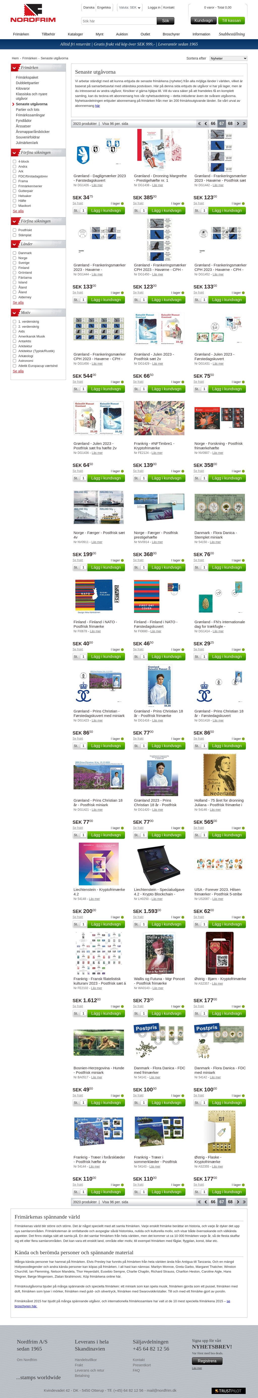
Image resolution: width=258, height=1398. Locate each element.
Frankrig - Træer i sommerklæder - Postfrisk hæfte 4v (155, 1161)
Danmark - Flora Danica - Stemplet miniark (216, 535)
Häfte (22, 201)
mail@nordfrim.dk (161, 1390)
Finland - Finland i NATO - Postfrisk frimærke (95, 624)
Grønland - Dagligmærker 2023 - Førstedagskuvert (100, 178)
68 (230, 123)
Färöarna (25, 277)
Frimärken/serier (30, 186)
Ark (20, 171)
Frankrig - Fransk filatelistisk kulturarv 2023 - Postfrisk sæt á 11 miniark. (100, 983)
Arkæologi (25, 356)
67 (221, 123)
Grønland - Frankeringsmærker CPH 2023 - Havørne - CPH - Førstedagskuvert (221, 269)
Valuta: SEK (129, 8)
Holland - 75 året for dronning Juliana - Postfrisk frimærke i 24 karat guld (219, 804)
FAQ (136, 1370)
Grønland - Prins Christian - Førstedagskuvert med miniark (99, 713)
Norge (22, 258)
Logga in (154, 7)
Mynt (99, 34)
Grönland (25, 272)
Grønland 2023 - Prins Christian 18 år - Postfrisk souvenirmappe (155, 804)
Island (22, 282)
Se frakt (78, 203)
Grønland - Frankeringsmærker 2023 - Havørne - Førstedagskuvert (100, 269)
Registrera (209, 1361)
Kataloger (75, 34)
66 (213, 123)
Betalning (82, 1376)
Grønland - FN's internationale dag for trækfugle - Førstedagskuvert (220, 626)
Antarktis (24, 341)
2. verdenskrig (28, 326)
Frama (23, 181)
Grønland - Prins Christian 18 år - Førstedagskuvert (219, 713)
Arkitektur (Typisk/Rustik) (36, 351)
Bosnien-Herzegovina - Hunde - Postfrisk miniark (99, 1070)
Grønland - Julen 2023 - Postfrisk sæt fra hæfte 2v (95, 445)
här (97, 106)
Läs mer (197, 1368)
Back (206, 124)
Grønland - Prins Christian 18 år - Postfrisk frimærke (158, 713)
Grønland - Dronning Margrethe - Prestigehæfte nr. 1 (160, 178)
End (244, 124)
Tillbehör (48, 34)
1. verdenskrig (28, 321)
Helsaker (24, 196)
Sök (167, 21)
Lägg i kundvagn (107, 210)
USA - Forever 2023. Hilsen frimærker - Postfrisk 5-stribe (218, 891)
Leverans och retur (89, 1370)
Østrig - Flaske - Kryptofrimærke (208, 1159)
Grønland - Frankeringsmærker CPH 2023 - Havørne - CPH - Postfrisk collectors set (100, 358)
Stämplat (24, 235)
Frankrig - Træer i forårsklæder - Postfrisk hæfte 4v (99, 1159)
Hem (15, 58)
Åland (22, 287)
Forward (238, 124)
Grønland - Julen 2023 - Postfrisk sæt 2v (154, 356)
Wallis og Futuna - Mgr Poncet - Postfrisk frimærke (159, 981)
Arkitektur (25, 346)
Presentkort (142, 1365)
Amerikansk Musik (31, 336)
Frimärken (21, 34)
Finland (23, 268)
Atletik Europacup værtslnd (37, 366)
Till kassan (232, 20)
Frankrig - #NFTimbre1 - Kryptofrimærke (154, 445)
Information (201, 34)
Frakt (79, 1365)
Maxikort (24, 206)
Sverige (23, 263)
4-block (23, 161)
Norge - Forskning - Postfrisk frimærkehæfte (219, 445)
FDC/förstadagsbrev (33, 176)
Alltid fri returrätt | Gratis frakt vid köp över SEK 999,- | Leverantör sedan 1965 (129, 44)
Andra (22, 166)
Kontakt (168, 7)
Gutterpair (25, 191)
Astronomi (25, 361)
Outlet (145, 34)
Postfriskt (25, 230)
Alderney (24, 297)
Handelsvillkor (86, 1360)
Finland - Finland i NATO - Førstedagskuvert (156, 624)
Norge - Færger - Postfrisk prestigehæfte (156, 535)
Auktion (122, 34)
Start (199, 124)
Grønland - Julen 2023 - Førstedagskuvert (214, 356)
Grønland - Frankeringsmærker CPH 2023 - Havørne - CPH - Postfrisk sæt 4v (160, 269)
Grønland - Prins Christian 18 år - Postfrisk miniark (98, 802)
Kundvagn (205, 20)
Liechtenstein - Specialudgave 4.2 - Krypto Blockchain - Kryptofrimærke (159, 894)
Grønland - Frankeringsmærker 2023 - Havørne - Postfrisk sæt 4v (221, 180)
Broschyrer (171, 34)
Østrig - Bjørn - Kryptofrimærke (220, 979)
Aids (21, 331)
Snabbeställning (232, 34)
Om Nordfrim (27, 1360)
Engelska (104, 7)
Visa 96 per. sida (115, 124)
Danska (88, 7)
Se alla (18, 211)
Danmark (25, 253)
